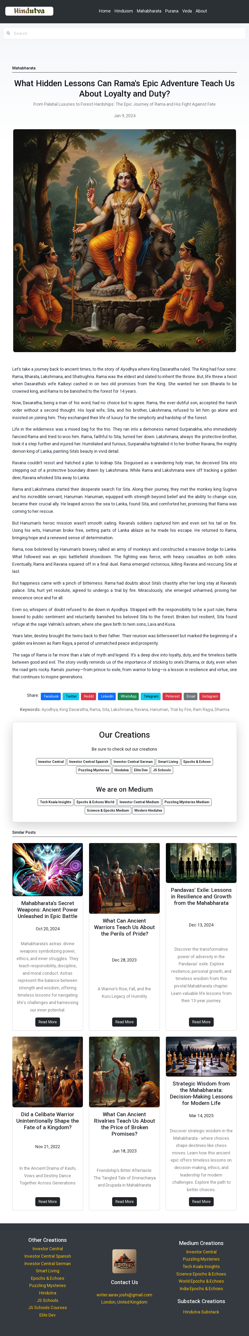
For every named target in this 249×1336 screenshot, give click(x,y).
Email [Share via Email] (191, 696)
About (201, 10)
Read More (47, 1022)
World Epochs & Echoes (201, 1281)
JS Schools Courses (47, 1307)
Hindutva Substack (201, 1311)
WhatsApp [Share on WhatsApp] (129, 696)
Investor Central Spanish (47, 1256)
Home (105, 10)
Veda (187, 10)
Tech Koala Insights (201, 1266)
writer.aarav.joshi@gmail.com (124, 1294)
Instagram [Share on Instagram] (210, 696)
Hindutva (47, 1292)
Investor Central (47, 1248)
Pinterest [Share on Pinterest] (173, 696)
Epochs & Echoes (47, 1278)
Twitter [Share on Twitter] (71, 696)
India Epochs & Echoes (201, 1288)
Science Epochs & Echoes (201, 1273)
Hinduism (124, 10)
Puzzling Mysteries (47, 1285)
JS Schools (47, 1300)
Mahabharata (149, 10)
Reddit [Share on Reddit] (89, 696)
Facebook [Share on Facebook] (51, 696)
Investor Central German (47, 1263)
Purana (171, 10)
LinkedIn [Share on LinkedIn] (107, 696)
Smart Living (47, 1270)
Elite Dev (47, 1315)
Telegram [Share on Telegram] (151, 696)
